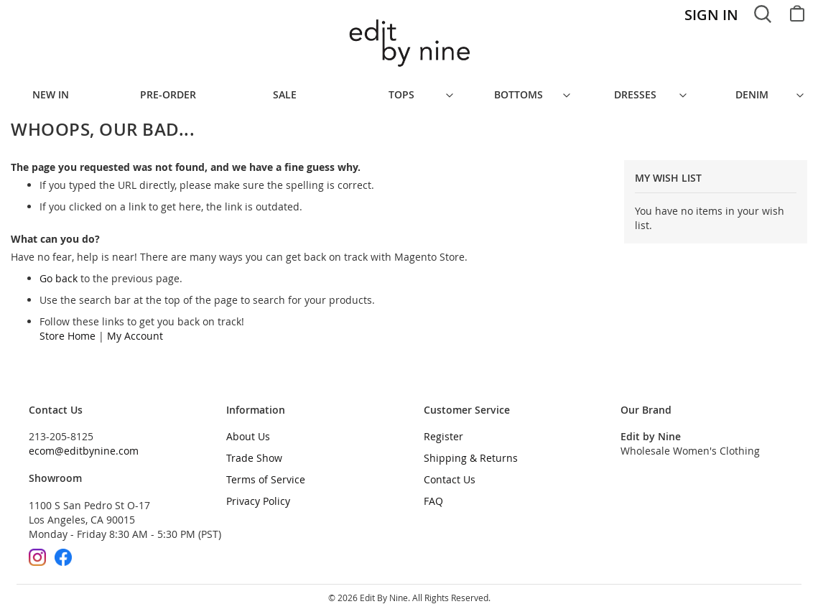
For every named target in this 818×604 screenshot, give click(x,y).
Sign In (711, 14)
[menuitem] (175, 91)
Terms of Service (265, 472)
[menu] (409, 91)
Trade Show (254, 450)
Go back (58, 271)
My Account (135, 328)
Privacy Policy (258, 494)
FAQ (433, 494)
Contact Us (449, 472)
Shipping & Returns (471, 450)
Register (443, 429)
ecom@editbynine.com (84, 443)
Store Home (67, 328)
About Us (248, 429)
